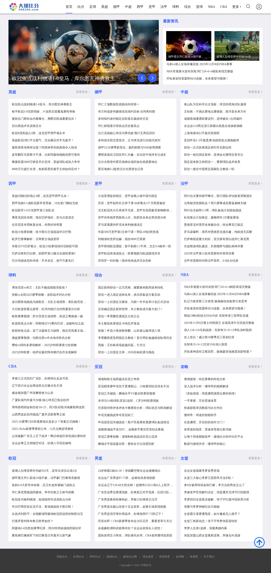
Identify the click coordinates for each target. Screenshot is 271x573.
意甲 (152, 6)
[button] (142, 78)
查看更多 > (83, 91)
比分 (80, 6)
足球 (92, 6)
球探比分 (62, 556)
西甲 (140, 6)
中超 (128, 6)
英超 (104, 6)
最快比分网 (130, 556)
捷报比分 (112, 556)
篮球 (199, 6)
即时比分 (95, 556)
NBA (211, 6)
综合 (187, 6)
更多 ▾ (236, 6)
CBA (223, 6)
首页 (69, 6)
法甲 (163, 6)
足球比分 (78, 556)
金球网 (180, 556)
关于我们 (208, 556)
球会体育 (147, 556)
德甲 (116, 6)
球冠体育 (164, 556)
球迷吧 (194, 556)
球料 (175, 6)
